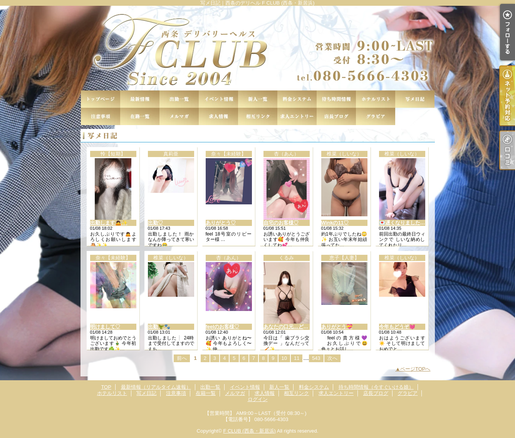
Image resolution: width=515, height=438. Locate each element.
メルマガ (179, 116)
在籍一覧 (139, 116)
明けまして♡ (105, 326)
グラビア (375, 116)
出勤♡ (155, 223)
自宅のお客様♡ (281, 223)
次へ (332, 358)
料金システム (297, 99)
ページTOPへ (415, 369)
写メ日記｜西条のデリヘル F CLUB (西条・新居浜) (257, 48)
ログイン (258, 399)
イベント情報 (218, 99)
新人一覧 (257, 99)
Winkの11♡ (335, 223)
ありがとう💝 (336, 326)
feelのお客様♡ (222, 326)
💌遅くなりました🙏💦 (406, 223)
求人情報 (218, 116)
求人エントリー (297, 116)
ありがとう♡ (221, 223)
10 (284, 358)
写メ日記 (414, 99)
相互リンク (257, 116)
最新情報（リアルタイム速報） (139, 99)
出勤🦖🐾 (159, 326)
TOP (100, 99)
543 (316, 358)
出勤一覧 (179, 99)
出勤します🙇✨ (108, 223)
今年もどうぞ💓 (397, 326)
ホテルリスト (375, 99)
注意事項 (100, 116)
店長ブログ (336, 116)
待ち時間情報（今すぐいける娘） (336, 99)
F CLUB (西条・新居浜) (249, 431)
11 (296, 358)
